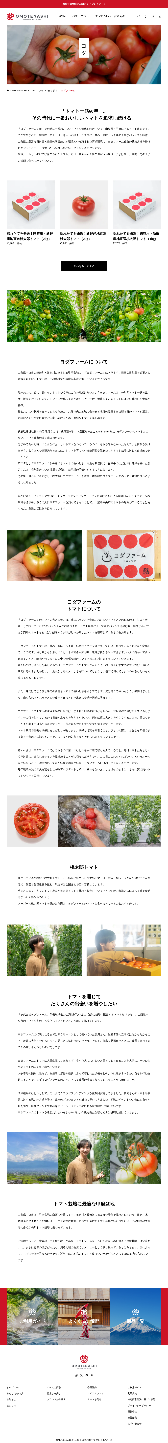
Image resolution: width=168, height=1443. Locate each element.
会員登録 (92, 1387)
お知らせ (63, 16)
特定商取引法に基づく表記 (141, 1399)
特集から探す (54, 1393)
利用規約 (132, 1393)
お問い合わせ (135, 1423)
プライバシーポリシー (139, 1405)
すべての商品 (103, 16)
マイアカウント (95, 1393)
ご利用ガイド (135, 1387)
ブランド (86, 16)
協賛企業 (132, 1417)
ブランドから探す (56, 1399)
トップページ (14, 1387)
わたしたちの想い (16, 1393)
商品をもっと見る (84, 266)
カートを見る (94, 1399)
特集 (75, 16)
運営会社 (132, 1411)
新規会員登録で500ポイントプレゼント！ (84, 4)
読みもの (119, 16)
